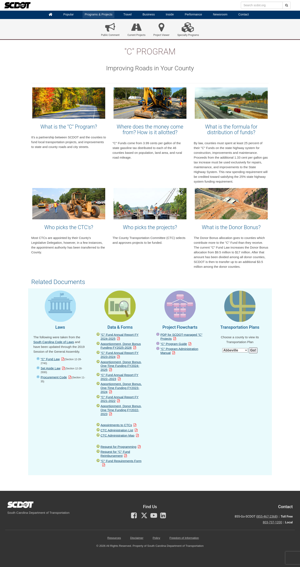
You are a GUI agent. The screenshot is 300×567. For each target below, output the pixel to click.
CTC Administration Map (118, 435)
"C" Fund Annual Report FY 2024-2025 (120, 336)
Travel (127, 14)
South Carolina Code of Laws (53, 342)
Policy (156, 537)
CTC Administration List (117, 430)
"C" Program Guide (173, 344)
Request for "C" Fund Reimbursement (115, 453)
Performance (193, 14)
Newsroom (220, 14)
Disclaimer (136, 537)
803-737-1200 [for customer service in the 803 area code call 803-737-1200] (272, 522)
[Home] (50, 14)
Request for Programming (118, 446)
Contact (243, 14)
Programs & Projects (98, 14)
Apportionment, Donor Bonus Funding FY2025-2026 (121, 346)
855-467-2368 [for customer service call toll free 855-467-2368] (267, 516)
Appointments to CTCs (116, 425)
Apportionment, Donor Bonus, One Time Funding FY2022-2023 (121, 410)
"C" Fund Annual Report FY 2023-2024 (120, 355)
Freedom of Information (184, 537)
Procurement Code (54, 377)
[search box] (262, 5)
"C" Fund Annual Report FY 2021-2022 (120, 399)
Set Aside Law (50, 368)
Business (148, 14)
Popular (68, 14)
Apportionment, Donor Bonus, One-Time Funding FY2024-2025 (121, 366)
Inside (170, 14)
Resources (114, 537)
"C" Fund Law (50, 359)
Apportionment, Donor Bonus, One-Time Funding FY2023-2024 (121, 388)
